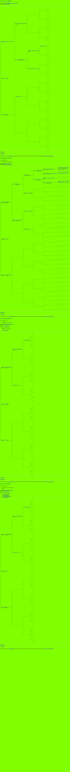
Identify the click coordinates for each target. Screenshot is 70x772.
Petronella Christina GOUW (7, 193)
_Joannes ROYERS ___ (43, 53)
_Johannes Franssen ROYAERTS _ (6, 431)
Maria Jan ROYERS (6, 4)
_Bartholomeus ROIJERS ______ (6, 237)
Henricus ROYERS (5, 671)
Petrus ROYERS (5, 387)
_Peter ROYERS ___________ (28, 205)
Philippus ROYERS (6, 580)
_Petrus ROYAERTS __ (26, 399)
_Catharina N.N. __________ (17, 453)
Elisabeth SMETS (6, 577)
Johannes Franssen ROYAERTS (8, 381)
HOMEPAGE (2, 182)
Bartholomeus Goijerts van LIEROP (12, 3)
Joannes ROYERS (6, 583)
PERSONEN (2, 180)
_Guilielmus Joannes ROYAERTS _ (33, 59)
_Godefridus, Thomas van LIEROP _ (21, 26)
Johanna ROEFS (6, 384)
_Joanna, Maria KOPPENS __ (28, 226)
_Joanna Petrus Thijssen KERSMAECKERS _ (50, 203)
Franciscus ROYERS (5, 475)
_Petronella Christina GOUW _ (6, 325)
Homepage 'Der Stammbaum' (48, 184)
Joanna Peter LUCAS (6, 382)
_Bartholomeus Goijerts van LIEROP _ (7, 48)
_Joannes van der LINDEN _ (28, 248)
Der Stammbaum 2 (11, 184)
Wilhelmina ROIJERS (5, 281)
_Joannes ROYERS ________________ (21, 114)
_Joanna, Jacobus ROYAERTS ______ (21, 70)
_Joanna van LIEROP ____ (37, 210)
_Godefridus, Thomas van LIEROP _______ (50, 208)
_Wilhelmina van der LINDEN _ (17, 259)
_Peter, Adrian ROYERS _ (37, 199)
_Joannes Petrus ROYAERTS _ (17, 605)
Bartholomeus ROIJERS (7, 192)
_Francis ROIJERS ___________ (17, 216)
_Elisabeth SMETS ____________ (6, 714)
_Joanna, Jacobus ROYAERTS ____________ (50, 214)
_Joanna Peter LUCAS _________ (6, 519)
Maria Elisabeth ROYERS (7, 582)
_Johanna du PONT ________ (28, 270)
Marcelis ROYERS (6, 581)
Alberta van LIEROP (5, 92)
